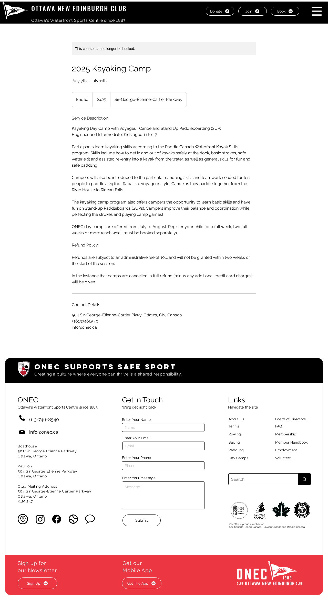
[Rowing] (239, 434)
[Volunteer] (292, 458)
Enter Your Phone (136, 457)
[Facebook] (57, 519)
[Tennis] (237, 426)
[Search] (259, 479)
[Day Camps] (244, 458)
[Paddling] (242, 450)
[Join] (252, 11)
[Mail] (22, 431)
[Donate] (220, 11)
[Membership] (288, 434)
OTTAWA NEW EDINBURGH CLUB (79, 8)
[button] (317, 11)
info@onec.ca (43, 432)
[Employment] (292, 450)
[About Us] (245, 419)
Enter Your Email (136, 438)
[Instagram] (40, 519)
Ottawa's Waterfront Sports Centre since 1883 (78, 20)
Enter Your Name (136, 419)
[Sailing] (244, 442)
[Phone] (22, 417)
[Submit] (141, 520)
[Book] (285, 11)
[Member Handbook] (295, 442)
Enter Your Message (139, 478)
